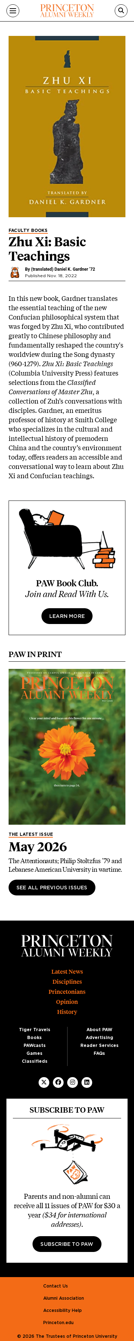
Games (34, 1053)
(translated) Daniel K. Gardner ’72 (63, 269)
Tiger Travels (34, 1030)
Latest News (67, 971)
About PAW (99, 1030)
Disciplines (67, 981)
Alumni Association (63, 1298)
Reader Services (99, 1045)
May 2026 (38, 847)
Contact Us (55, 1286)
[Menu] (12, 10)
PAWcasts (35, 1045)
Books (34, 1037)
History (67, 1012)
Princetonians (67, 991)
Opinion (67, 1001)
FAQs (99, 1053)
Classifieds (35, 1061)
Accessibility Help (62, 1310)
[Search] (121, 10)
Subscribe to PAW (66, 1244)
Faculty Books (28, 230)
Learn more (67, 616)
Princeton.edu (58, 1323)
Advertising (99, 1037)
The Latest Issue (31, 834)
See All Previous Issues (52, 887)
